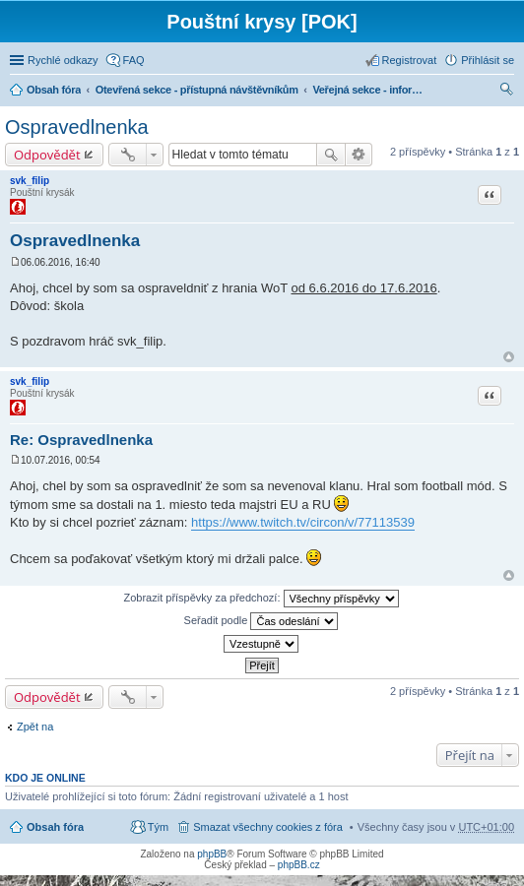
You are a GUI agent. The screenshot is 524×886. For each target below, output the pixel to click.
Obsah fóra (54, 89)
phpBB (212, 854)
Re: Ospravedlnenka (81, 439)
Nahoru (508, 356)
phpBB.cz (299, 864)
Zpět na (35, 726)
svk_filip (29, 180)
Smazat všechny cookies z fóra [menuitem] (268, 827)
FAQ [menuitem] (134, 60)
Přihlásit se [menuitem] (487, 60)
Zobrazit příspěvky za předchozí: (260, 598)
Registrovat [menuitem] (409, 60)
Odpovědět (47, 154)
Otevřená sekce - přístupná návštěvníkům (197, 89)
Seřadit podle (261, 621)
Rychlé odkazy (63, 60)
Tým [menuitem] (158, 827)
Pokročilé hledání (359, 154)
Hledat (331, 154)
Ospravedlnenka (77, 127)
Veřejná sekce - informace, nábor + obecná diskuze (371, 89)
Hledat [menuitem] (506, 91)
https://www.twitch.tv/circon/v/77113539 (303, 522)
